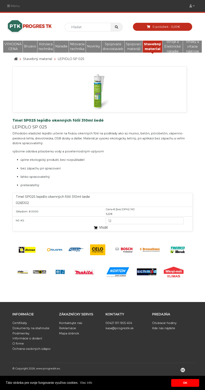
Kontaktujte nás (70, 323)
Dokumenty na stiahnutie (30, 328)
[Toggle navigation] (192, 6)
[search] (89, 27)
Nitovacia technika (77, 46)
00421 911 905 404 (119, 323)
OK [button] (185, 382)
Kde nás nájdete (163, 328)
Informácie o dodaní (27, 338)
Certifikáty (19, 323)
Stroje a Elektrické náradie (172, 46)
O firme (18, 343)
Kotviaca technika (46, 46)
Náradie (61, 46)
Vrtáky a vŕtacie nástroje (192, 46)
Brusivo (30, 46)
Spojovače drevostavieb (113, 46)
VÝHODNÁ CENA (12, 46)
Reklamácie (67, 328)
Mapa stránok (69, 333)
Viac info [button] (86, 382)
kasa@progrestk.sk (120, 328)
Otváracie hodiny (164, 323)
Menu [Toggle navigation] (13, 6)
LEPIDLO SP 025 (71, 59)
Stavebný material (152, 46)
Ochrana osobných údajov (31, 349)
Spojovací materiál (133, 46)
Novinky (93, 46)
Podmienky (20, 333)
